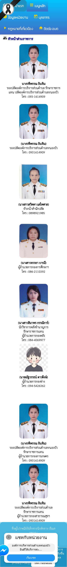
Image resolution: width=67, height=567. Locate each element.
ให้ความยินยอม (43, 563)
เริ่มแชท (31, 557)
